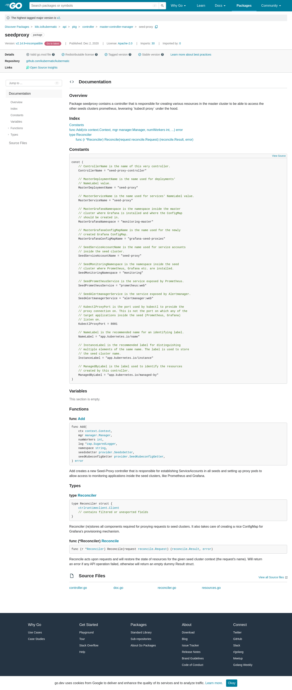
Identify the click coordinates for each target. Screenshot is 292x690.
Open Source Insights (41, 67)
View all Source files (271, 577)
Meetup (238, 658)
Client (114, 508)
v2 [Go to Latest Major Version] (58, 17)
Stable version (151, 54)
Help (82, 652)
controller (88, 26)
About (186, 625)
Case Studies (36, 639)
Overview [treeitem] (16, 102)
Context (105, 431)
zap (89, 444)
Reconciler (87, 495)
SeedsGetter (123, 452)
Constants (76, 125)
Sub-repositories (141, 639)
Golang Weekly (242, 664)
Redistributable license (79, 54)
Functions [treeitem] (17, 128)
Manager (105, 435)
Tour (82, 639)
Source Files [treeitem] (18, 143)
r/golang (238, 652)
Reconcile (110, 541)
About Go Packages (143, 645)
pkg (74, 26)
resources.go (211, 587)
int (99, 439)
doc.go (118, 587)
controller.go (78, 587)
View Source (279, 155)
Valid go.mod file (40, 54)
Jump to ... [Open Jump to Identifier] (15, 83)
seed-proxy (146, 26)
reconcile (145, 549)
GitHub (237, 639)
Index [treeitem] (14, 108)
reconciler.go (167, 587)
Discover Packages (17, 26)
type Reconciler (80, 134)
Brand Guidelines (193, 658)
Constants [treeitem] (17, 115)
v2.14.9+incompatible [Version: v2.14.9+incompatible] (24, 43)
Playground (86, 632)
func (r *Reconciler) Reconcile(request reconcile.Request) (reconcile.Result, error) (134, 139)
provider (105, 452)
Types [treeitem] (14, 134)
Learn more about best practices (191, 54)
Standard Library (141, 632)
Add (81, 419)
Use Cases (35, 632)
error (79, 461)
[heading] (17, 5)
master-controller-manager (116, 26)
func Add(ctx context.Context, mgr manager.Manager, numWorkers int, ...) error (126, 130)
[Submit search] (162, 5)
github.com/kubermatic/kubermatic (47, 61)
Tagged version (118, 54)
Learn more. (214, 683)
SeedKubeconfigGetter (146, 456)
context (91, 431)
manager (91, 435)
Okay (231, 683)
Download (188, 632)
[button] (27, 54)
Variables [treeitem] (16, 121)
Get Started (88, 625)
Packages (244, 5)
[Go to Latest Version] (53, 43)
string (100, 448)
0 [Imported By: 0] (172, 43)
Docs (221, 5)
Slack (236, 645)
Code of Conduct (192, 664)
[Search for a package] (94, 5)
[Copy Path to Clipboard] (156, 27)
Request (161, 549)
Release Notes (191, 652)
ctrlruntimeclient (92, 508)
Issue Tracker (190, 645)
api (65, 26)
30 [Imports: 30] (148, 43)
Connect (240, 625)
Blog (185, 639)
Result (194, 549)
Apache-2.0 (125, 43)
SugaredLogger (105, 444)
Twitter (237, 632)
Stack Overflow (88, 645)
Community (271, 5)
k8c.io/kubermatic (46, 26)
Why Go (179, 5)
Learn (201, 5)
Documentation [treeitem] (20, 93)
